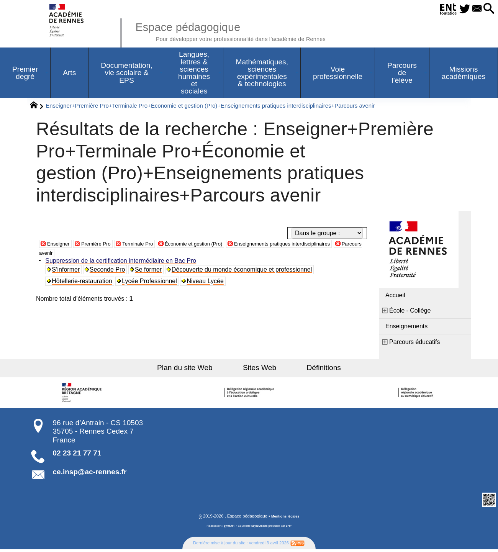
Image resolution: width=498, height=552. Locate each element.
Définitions (310, 369)
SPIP (291, 528)
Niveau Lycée (207, 283)
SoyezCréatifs (260, 528)
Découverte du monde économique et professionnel (244, 271)
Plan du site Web (198, 369)
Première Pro (105, 245)
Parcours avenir (119, 254)
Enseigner (61, 245)
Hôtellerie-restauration (83, 283)
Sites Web (259, 369)
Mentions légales (285, 518)
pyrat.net (226, 528)
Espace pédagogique (251, 31)
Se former (150, 271)
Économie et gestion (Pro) (218, 245)
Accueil (395, 297)
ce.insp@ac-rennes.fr (90, 474)
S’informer (67, 271)
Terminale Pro (153, 245)
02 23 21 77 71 (77, 455)
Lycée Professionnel (151, 283)
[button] (487, 9)
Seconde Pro (109, 271)
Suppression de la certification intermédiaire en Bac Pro (122, 262)
